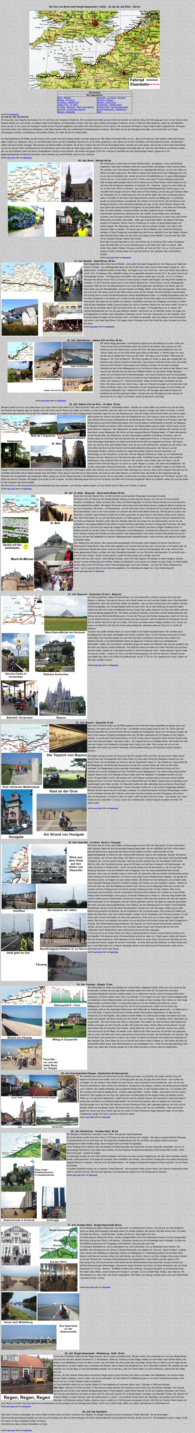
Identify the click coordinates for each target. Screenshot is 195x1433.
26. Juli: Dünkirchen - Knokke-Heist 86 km (94, 1131)
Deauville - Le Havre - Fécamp (111, 98)
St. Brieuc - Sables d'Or (68, 102)
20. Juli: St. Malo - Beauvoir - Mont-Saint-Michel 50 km (95, 493)
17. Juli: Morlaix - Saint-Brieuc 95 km (94, 261)
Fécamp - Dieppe (105, 100)
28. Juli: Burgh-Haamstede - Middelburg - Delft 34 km (94, 1353)
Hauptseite (14, 114)
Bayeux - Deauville (66, 112)
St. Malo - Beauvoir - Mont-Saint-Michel (75, 107)
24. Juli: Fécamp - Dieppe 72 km (94, 984)
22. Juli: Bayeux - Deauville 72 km (94, 722)
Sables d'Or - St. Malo (67, 105)
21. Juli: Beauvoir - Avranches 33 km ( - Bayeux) (94, 594)
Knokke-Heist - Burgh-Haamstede (112, 107)
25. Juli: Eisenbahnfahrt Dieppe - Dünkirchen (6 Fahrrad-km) (94, 1073)
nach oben (11, 158)
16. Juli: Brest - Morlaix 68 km (94, 160)
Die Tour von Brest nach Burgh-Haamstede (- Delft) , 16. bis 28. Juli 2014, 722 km (94, 6)
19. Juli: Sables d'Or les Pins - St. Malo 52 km (94, 404)
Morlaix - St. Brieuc (66, 100)
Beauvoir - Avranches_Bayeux (71, 109)
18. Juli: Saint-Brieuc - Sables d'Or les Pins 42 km (94, 340)
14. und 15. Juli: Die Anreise (15, 117)
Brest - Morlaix (64, 98)
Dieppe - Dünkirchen (106, 102)
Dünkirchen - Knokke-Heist (109, 105)
